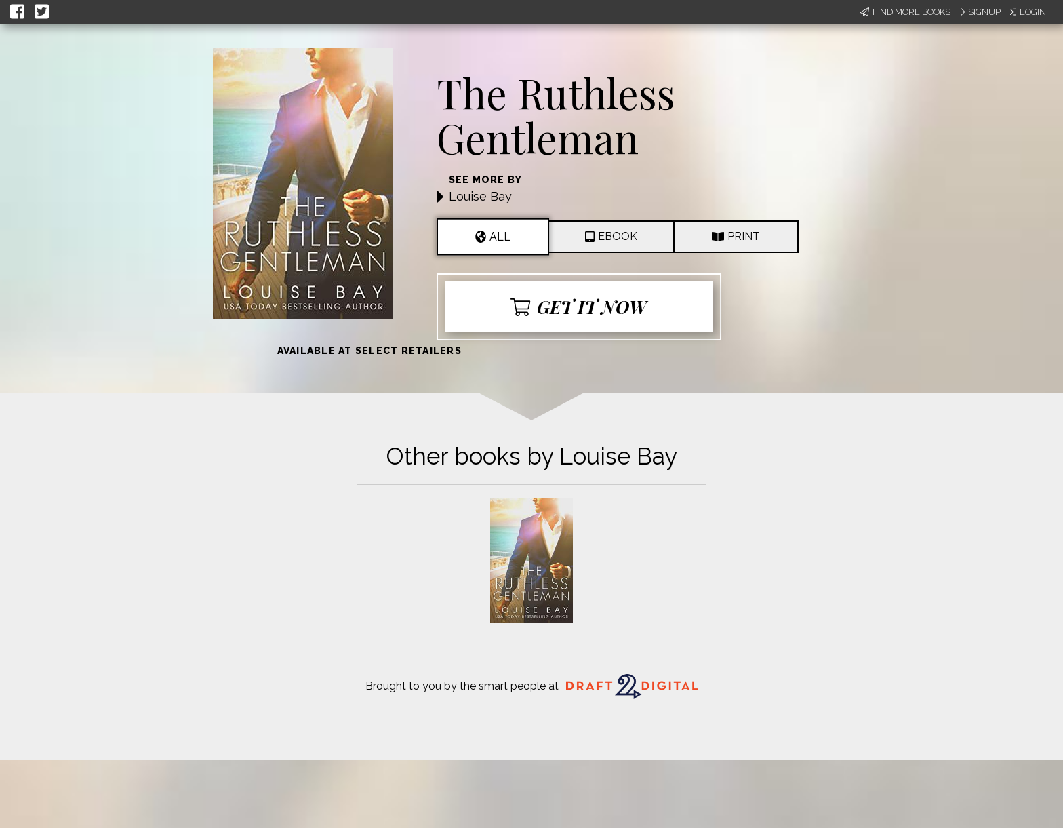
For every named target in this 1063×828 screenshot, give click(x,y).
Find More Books (905, 12)
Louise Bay (480, 196)
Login (1026, 12)
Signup (979, 12)
